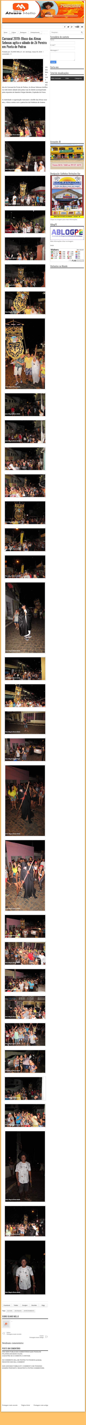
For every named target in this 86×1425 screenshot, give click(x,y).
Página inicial (25, 1405)
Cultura (9, 1310)
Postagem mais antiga (41, 1405)
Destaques (18, 1310)
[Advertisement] (64, 96)
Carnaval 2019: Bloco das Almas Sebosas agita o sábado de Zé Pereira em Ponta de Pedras (24, 43)
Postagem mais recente (9, 1405)
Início (52, 245)
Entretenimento (29, 1310)
